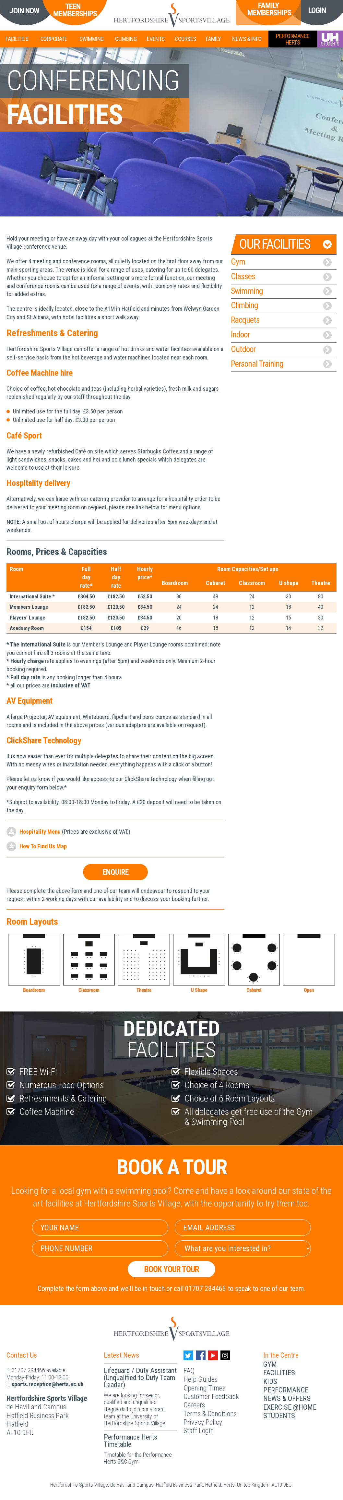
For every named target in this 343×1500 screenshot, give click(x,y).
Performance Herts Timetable (130, 1440)
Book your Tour (171, 1269)
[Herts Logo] (171, 15)
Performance (285, 1390)
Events (156, 38)
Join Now (24, 11)
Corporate (54, 38)
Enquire (115, 872)
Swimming (91, 38)
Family (213, 38)
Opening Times (204, 1388)
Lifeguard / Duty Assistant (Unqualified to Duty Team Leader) (140, 1377)
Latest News (121, 1355)
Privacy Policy (202, 1422)
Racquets (281, 320)
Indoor (281, 334)
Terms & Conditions (210, 1414)
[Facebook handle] (201, 1355)
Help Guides (200, 1379)
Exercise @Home (289, 1407)
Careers (194, 1405)
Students (279, 1416)
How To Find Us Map (43, 846)
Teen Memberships (72, 10)
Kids (270, 1381)
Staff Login (198, 1431)
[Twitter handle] (188, 1355)
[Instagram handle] (225, 1355)
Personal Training (281, 364)
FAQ (189, 1371)
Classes (281, 276)
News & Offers (287, 1398)
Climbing (125, 38)
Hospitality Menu (40, 831)
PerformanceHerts (293, 39)
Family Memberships (268, 9)
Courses (185, 38)
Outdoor (281, 349)
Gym (281, 262)
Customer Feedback (211, 1396)
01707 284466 (28, 1370)
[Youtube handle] (213, 1355)
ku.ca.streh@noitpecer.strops (47, 1384)
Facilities (17, 38)
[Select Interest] (243, 1248)
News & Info (247, 38)
